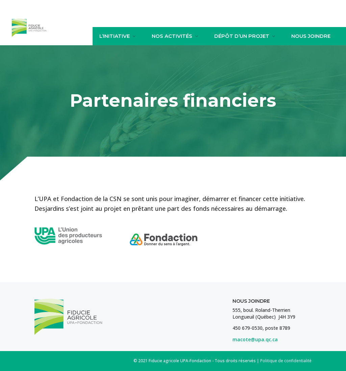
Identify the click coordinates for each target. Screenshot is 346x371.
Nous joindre (310, 36)
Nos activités (172, 36)
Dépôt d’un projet (241, 36)
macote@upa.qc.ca (255, 339)
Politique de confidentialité (286, 361)
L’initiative (114, 36)
